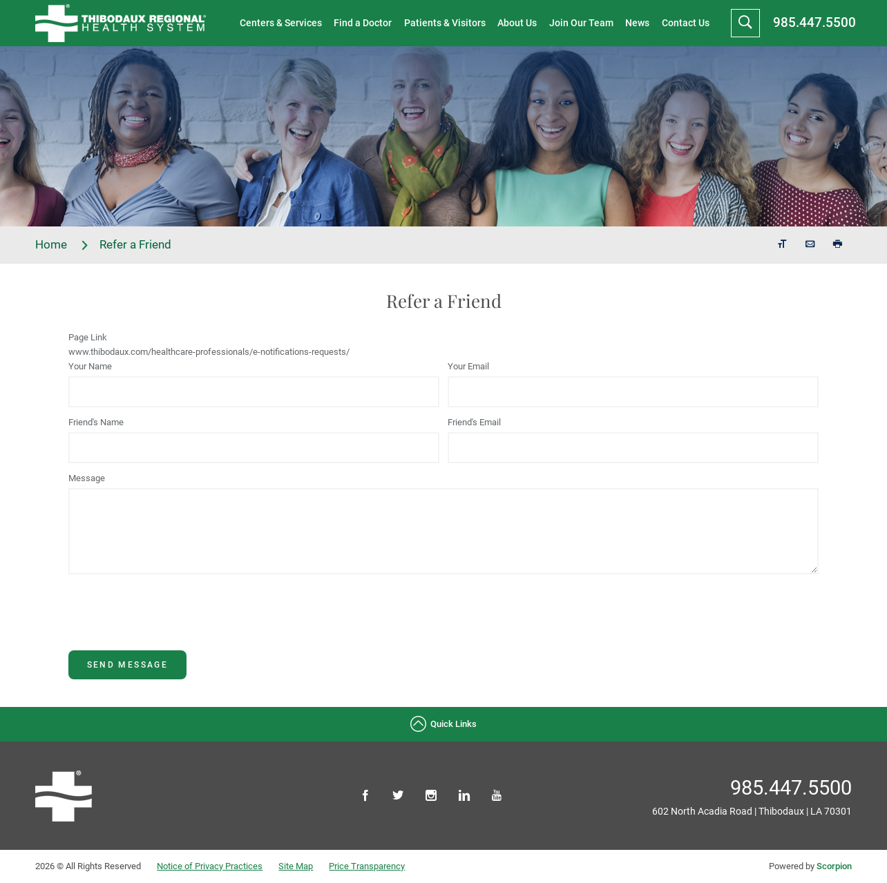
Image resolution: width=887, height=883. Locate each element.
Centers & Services (281, 22)
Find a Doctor (363, 22)
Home (62, 245)
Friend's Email (474, 422)
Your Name (90, 366)
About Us (517, 22)
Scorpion (834, 866)
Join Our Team (581, 22)
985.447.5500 (814, 22)
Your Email (468, 366)
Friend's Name (96, 422)
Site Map (295, 866)
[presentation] (173, 623)
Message (86, 478)
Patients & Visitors (445, 22)
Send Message (128, 665)
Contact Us (685, 22)
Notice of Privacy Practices (210, 866)
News (637, 22)
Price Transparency (367, 866)
